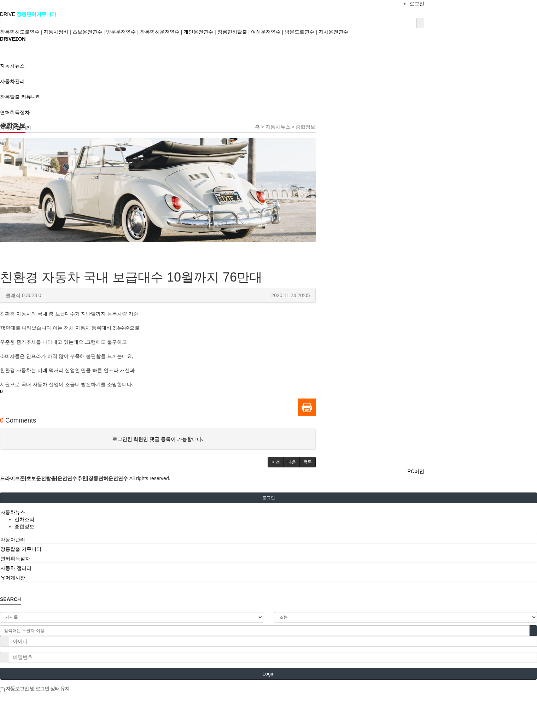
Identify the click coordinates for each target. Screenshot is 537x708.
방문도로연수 (299, 32)
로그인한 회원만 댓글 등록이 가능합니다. (157, 439)
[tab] (268, 512)
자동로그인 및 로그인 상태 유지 (34, 689)
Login (268, 674)
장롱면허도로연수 (20, 32)
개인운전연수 (198, 32)
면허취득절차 (15, 558)
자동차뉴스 (12, 512)
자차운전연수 (333, 32)
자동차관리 (12, 539)
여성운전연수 (266, 32)
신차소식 (24, 519)
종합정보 (24, 526)
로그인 (416, 3)
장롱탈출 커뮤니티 (20, 549)
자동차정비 (55, 32)
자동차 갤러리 (15, 568)
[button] (276, 462)
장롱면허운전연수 (160, 32)
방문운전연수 (121, 32)
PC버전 (416, 471)
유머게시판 (12, 577)
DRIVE (8, 14)
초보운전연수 (87, 32)
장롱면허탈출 (232, 32)
